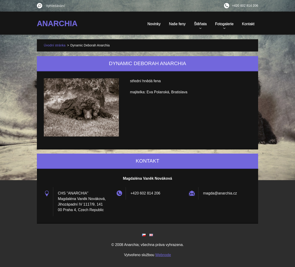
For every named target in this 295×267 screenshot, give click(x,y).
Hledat (39, 5)
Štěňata (200, 25)
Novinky (154, 24)
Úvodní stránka (54, 45)
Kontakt (248, 24)
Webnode (163, 255)
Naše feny (177, 24)
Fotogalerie (224, 25)
